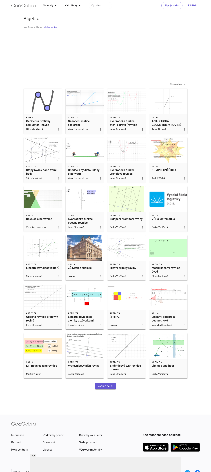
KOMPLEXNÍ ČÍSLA (164, 178)
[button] (105, 394)
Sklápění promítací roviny (126, 226)
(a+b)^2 (115, 324)
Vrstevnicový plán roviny (84, 373)
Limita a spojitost (163, 373)
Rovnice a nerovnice (39, 226)
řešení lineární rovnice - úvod (167, 277)
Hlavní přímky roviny (123, 275)
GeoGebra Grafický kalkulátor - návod (38, 130)
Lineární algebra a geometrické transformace (163, 328)
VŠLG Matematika (163, 226)
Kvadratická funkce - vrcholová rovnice (123, 179)
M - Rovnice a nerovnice (41, 373)
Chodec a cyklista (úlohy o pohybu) (84, 179)
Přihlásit (192, 5)
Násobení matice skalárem (79, 130)
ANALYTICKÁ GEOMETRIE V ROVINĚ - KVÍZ (167, 132)
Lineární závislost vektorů (42, 275)
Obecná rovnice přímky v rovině (42, 326)
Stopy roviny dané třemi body (41, 179)
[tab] (50, 5)
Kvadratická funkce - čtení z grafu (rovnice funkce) (123, 132)
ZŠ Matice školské (80, 275)
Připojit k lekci (171, 5)
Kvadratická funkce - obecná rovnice (81, 228)
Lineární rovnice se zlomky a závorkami (81, 326)
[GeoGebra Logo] (23, 5)
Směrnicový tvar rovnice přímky (125, 375)
